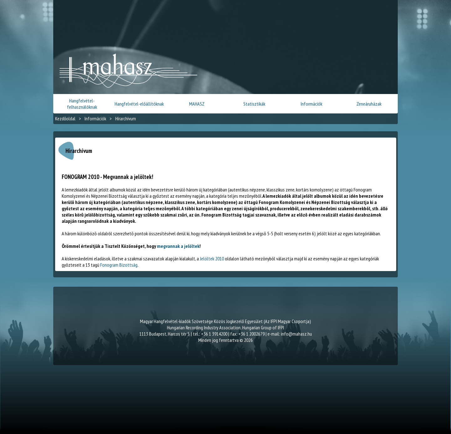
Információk (311, 104)
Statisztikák (254, 104)
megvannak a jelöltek (178, 246)
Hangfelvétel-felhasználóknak (82, 103)
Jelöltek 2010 (212, 258)
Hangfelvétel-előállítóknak (139, 104)
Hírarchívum (125, 118)
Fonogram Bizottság (118, 265)
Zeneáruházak (368, 104)
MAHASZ (197, 104)
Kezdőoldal (65, 118)
